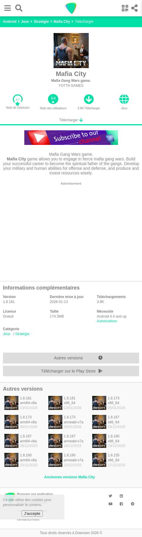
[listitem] (23, 404)
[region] (71, 230)
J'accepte (32, 513)
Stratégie (22, 334)
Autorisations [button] (107, 321)
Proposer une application (35, 494)
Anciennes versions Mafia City (69, 477)
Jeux (6, 334)
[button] (6, 8)
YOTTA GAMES (71, 86)
